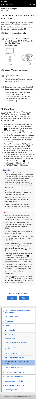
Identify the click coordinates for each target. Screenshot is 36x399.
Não (23, 298)
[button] (34, 4)
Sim (12, 298)
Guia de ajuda (7, 5)
